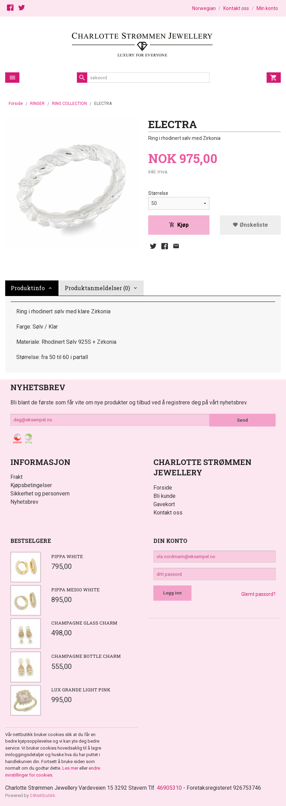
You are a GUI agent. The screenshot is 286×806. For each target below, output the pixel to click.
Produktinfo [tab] (28, 288)
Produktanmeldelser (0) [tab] (97, 288)
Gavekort (164, 504)
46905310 (171, 788)
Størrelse (158, 193)
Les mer (70, 768)
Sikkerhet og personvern (40, 493)
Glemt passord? (258, 596)
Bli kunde (164, 496)
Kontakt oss (167, 512)
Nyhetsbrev (24, 502)
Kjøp (179, 225)
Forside (16, 103)
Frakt (16, 477)
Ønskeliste (250, 225)
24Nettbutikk (42, 795)
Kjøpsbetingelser (31, 485)
